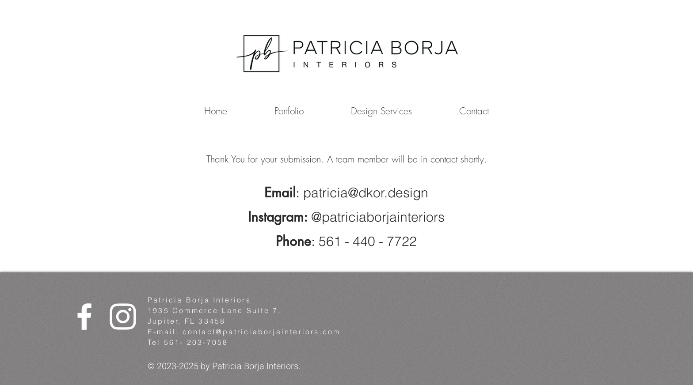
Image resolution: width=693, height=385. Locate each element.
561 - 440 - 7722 (368, 241)
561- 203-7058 (196, 342)
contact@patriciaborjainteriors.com (262, 331)
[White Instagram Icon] (123, 316)
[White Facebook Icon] (84, 316)
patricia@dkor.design (365, 193)
